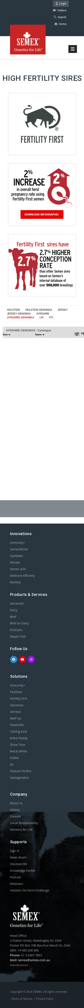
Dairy (13, 610)
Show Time (17, 745)
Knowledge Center (22, 870)
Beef (13, 617)
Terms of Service (21, 999)
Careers (15, 816)
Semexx (15, 712)
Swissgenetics (19, 778)
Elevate (15, 562)
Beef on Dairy (19, 623)
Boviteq (15, 582)
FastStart (16, 692)
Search (60, 17)
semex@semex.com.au (34, 960)
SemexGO (17, 603)
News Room (18, 857)
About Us (16, 803)
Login (61, 3)
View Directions (19, 965)
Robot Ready (19, 738)
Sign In (14, 851)
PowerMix (17, 725)
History (15, 810)
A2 (12, 764)
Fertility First (18, 698)
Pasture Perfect (20, 771)
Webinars (16, 884)
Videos (59, 10)
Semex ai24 (18, 569)
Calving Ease (18, 731)
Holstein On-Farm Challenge (29, 890)
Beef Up (15, 718)
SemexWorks (19, 549)
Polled (14, 758)
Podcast (15, 877)
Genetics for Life (21, 829)
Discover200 (18, 864)
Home (60, 24)
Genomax (17, 705)
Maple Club (18, 636)
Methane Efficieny (22, 576)
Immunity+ (17, 543)
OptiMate (16, 556)
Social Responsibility (24, 823)
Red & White (18, 751)
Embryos (16, 630)
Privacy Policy (44, 999)
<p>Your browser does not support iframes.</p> (42, 397)
